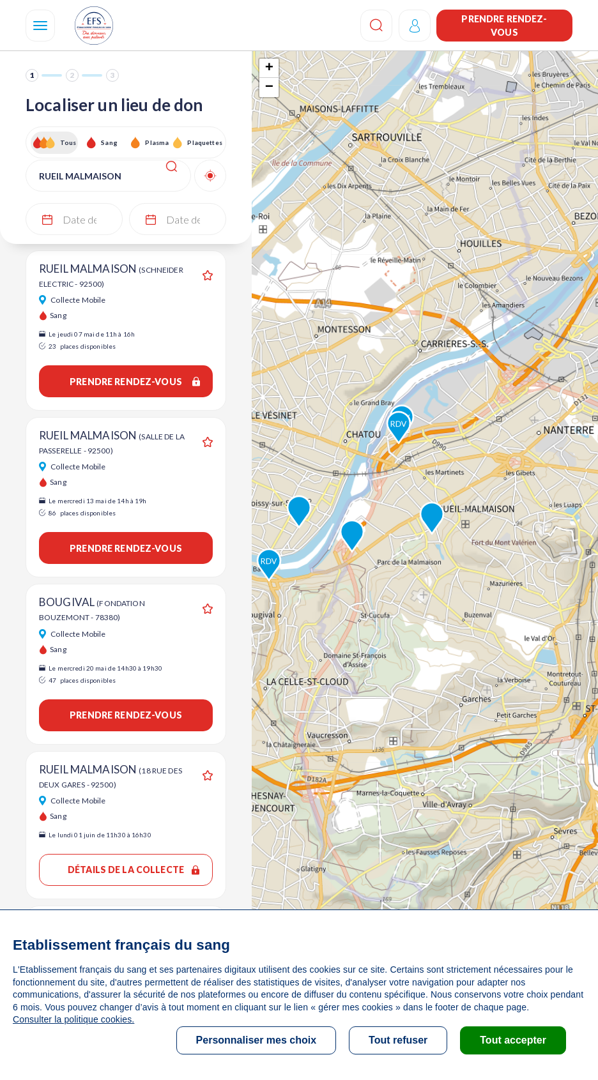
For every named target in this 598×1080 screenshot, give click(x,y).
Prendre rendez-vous (504, 25)
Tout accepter (513, 1040)
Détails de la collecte (133, 869)
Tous (68, 142)
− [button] (269, 87)
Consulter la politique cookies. (73, 1019)
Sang (109, 142)
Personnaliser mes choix (256, 1040)
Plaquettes (204, 142)
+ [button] (269, 68)
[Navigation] (40, 26)
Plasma (157, 142)
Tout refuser (398, 1040)
